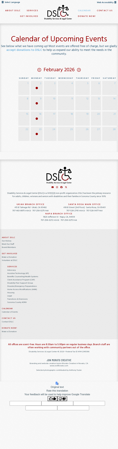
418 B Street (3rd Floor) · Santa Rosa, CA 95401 (84, 207)
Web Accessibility (106, 2)
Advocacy (11, 270)
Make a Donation (9, 257)
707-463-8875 (21, 210)
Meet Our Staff (8, 244)
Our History (6, 240)
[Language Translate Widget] (17, 2)
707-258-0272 (50, 220)
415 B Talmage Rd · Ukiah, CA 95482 (31, 207)
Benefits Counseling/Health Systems (22, 276)
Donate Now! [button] (87, 16)
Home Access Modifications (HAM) (22, 289)
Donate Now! (9, 328)
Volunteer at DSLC (9, 260)
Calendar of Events (10, 312)
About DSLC (8, 237)
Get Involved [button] (29, 16)
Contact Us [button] (105, 10)
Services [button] (32, 10)
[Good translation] (52, 398)
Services (12, 266)
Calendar (7, 308)
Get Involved (9, 253)
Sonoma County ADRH (17, 302)
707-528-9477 (94, 210)
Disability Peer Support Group (20, 283)
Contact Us (9, 318)
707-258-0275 (40, 210)
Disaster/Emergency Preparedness (22, 286)
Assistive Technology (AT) (18, 273)
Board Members (9, 247)
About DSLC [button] (13, 10)
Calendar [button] (84, 10)
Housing (10, 292)
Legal (9, 295)
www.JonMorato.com (59, 365)
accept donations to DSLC (24, 50)
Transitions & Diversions (17, 299)
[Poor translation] (62, 398)
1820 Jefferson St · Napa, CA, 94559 (59, 217)
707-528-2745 (75, 210)
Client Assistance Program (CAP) (21, 279)
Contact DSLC (8, 321)
